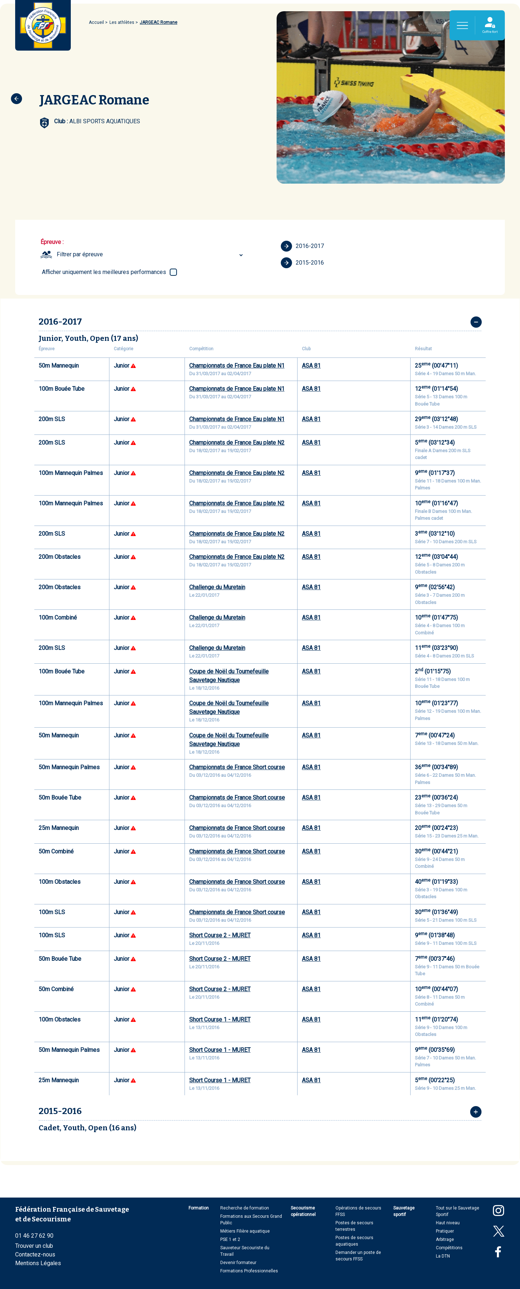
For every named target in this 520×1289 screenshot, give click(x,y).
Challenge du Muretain (217, 587)
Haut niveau (448, 1222)
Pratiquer (445, 1231)
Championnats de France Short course (237, 767)
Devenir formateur (238, 1262)
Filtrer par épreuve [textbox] (80, 254)
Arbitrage (445, 1239)
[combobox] (151, 254)
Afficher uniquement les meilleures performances (104, 272)
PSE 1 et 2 (230, 1239)
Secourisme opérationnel (303, 1211)
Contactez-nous (35, 1254)
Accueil (96, 22)
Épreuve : (52, 242)
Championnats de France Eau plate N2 (237, 442)
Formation (198, 1208)
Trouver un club (34, 1245)
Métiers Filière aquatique (245, 1231)
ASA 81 (311, 365)
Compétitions (449, 1247)
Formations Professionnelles (249, 1270)
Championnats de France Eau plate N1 (237, 365)
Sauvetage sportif (404, 1211)
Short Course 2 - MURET (220, 935)
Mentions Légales (38, 1263)
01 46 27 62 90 (34, 1235)
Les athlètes (121, 22)
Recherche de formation (244, 1208)
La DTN (443, 1256)
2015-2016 (302, 263)
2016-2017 (302, 246)
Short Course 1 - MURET (220, 1019)
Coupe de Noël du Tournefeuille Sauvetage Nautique (229, 676)
